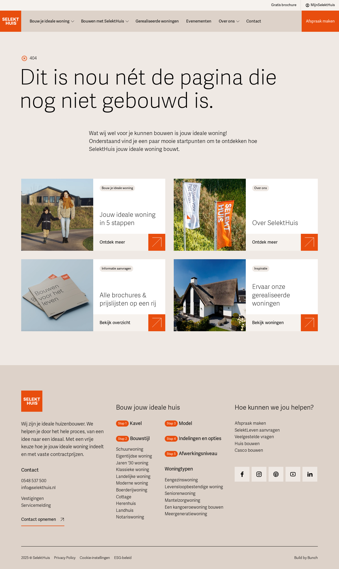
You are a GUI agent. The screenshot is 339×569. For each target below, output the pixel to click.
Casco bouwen (249, 450)
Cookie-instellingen (95, 557)
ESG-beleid (123, 557)
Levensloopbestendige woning (194, 487)
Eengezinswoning (181, 480)
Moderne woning (132, 483)
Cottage (123, 497)
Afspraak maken (250, 423)
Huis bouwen (247, 443)
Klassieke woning (132, 469)
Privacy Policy (64, 557)
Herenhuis (126, 503)
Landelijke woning (133, 476)
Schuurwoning (129, 449)
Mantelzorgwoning (182, 500)
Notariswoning (130, 517)
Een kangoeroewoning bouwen (194, 507)
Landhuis (124, 510)
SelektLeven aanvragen (257, 430)
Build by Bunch (306, 557)
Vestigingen (32, 498)
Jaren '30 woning (132, 463)
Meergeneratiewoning (186, 514)
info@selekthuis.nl (38, 487)
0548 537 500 (33, 480)
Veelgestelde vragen (254, 437)
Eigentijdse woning (134, 456)
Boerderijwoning (131, 490)
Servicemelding (36, 505)
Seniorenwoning (180, 493)
